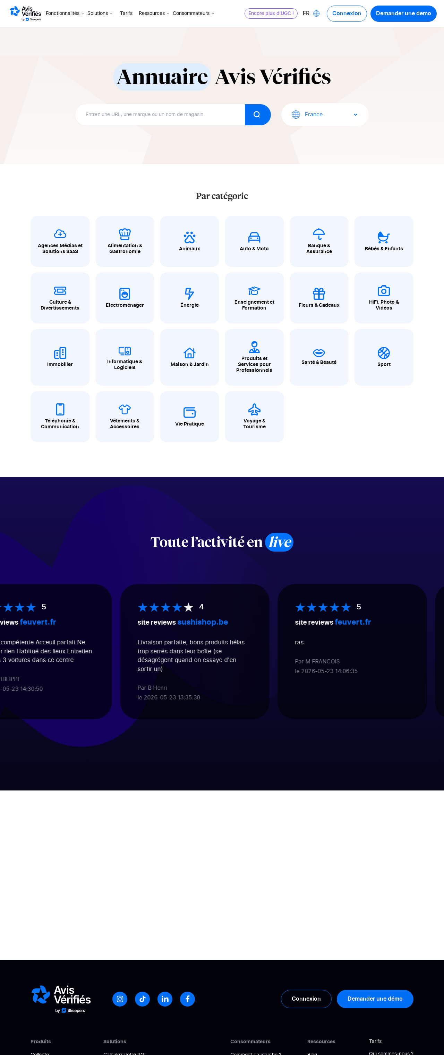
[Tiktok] (142, 999)
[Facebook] (187, 999)
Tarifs (126, 13)
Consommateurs (194, 13)
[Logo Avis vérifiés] (26, 14)
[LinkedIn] (164, 999)
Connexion (346, 13)
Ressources (155, 13)
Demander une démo (375, 999)
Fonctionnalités (66, 13)
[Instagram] (119, 999)
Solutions (101, 13)
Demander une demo (403, 13)
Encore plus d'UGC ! (270, 13)
